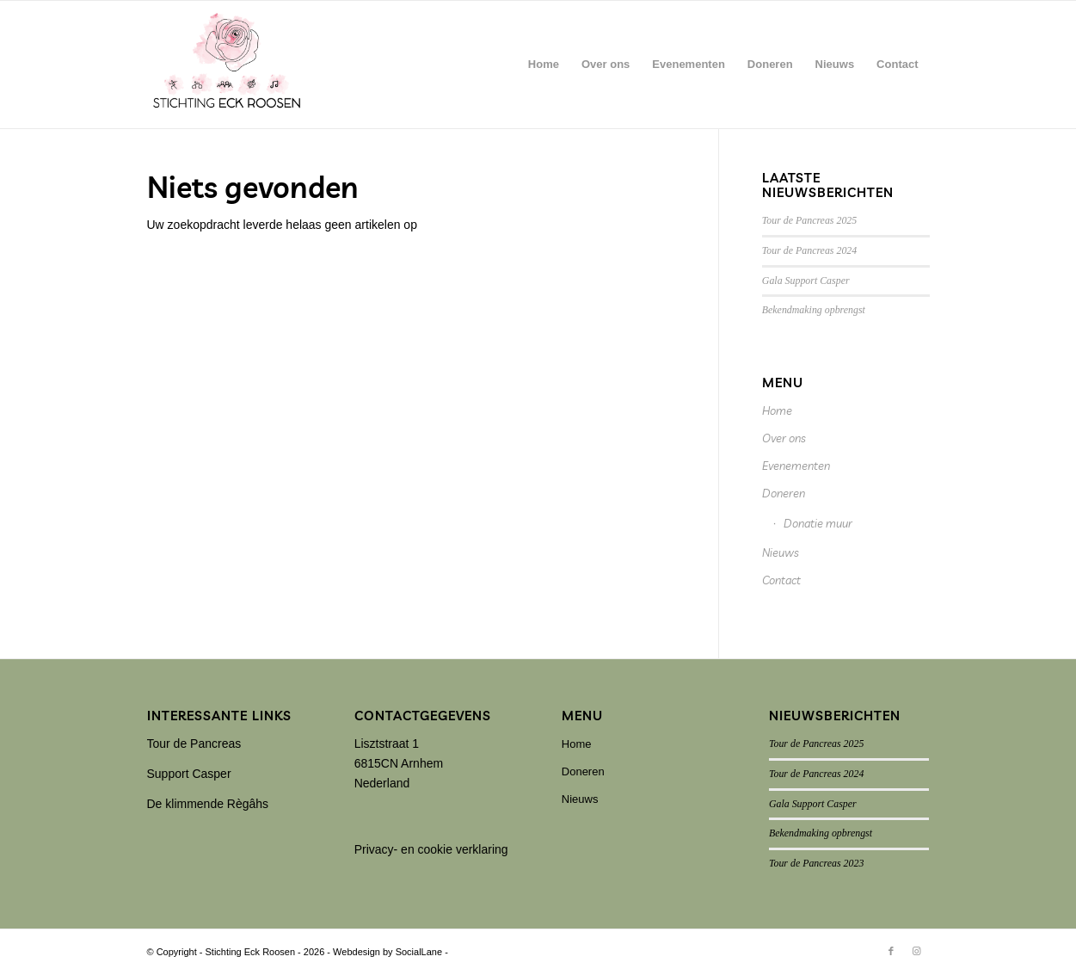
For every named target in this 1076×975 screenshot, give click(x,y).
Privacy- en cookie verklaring (431, 849)
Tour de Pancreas (194, 743)
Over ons (784, 438)
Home (777, 410)
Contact (781, 580)
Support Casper (189, 774)
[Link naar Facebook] (891, 951)
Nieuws (780, 552)
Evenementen (796, 465)
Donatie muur (818, 523)
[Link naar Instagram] (917, 951)
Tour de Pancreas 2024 (809, 250)
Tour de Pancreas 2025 (809, 220)
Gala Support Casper (806, 281)
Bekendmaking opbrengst (813, 310)
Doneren (783, 493)
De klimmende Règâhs (208, 804)
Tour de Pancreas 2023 (816, 863)
